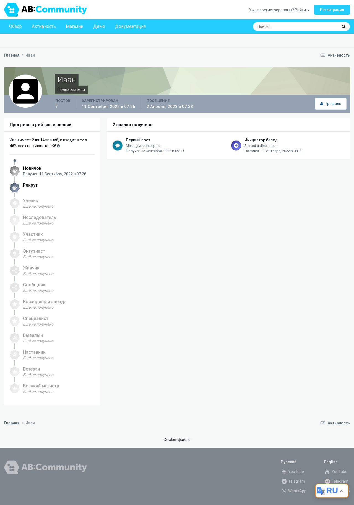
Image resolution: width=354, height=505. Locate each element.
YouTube (292, 471)
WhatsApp (293, 491)
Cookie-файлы (177, 439)
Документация (130, 26)
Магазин (74, 26)
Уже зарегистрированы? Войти (279, 10)
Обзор (15, 26)
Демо (99, 26)
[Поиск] (285, 26)
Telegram (293, 481)
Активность (44, 26)
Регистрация (332, 9)
